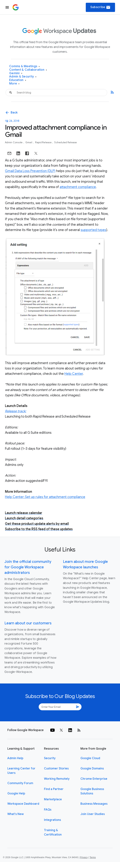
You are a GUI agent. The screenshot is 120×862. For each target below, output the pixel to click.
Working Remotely (57, 779)
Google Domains (92, 768)
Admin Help (15, 758)
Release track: (15, 411)
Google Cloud (90, 758)
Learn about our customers (28, 623)
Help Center (73, 374)
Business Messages (93, 804)
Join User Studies (92, 814)
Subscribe (100, 7)
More (14, 83)
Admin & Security (23, 76)
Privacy (84, 857)
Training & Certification (53, 832)
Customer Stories (56, 768)
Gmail (29, 142)
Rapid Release (43, 142)
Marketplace (53, 799)
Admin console (14, 142)
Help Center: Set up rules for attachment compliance (45, 497)
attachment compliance (78, 187)
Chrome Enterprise (93, 779)
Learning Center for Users (21, 771)
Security (50, 758)
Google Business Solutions (92, 791)
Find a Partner (53, 789)
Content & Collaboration (28, 70)
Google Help (16, 793)
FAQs (47, 809)
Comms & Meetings (24, 66)
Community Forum (20, 783)
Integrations (52, 820)
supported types (93, 230)
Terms (92, 857)
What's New (15, 814)
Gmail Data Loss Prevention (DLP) (30, 171)
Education (17, 80)
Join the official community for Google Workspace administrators (27, 567)
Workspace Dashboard (23, 804)
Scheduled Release (65, 142)
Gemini (15, 73)
